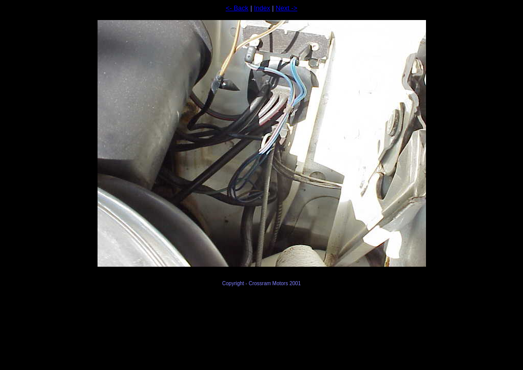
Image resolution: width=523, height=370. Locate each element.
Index (262, 8)
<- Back (237, 8)
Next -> (286, 8)
